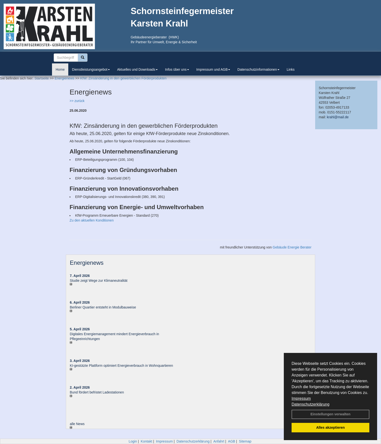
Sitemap (245, 441)
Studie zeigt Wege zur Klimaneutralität (98, 280)
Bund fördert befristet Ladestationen (97, 392)
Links (291, 69)
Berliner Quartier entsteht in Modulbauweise (103, 307)
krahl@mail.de (338, 117)
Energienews (87, 262)
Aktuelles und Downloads (137, 69)
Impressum (301, 398)
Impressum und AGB (213, 69)
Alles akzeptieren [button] (330, 427)
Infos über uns (177, 69)
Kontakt (146, 441)
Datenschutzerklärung (310, 404)
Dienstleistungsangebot (91, 69)
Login (133, 441)
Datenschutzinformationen (258, 69)
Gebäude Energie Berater (292, 247)
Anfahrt (218, 441)
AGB (231, 441)
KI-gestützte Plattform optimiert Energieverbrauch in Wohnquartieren (121, 365)
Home (60, 69)
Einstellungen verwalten (331, 414)
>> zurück (76, 101)
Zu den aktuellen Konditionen (91, 220)
